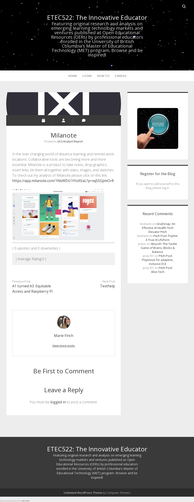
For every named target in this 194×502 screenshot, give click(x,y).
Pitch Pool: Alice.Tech (162, 270)
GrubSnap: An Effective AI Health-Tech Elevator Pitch (159, 228)
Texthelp (107, 286)
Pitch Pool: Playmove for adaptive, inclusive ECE (157, 260)
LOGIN (87, 76)
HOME (72, 76)
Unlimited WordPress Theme (83, 493)
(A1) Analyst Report (70, 141)
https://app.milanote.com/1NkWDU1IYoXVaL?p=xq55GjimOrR (63, 180)
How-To (103, 76)
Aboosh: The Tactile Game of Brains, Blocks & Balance (159, 248)
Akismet (25, 500)
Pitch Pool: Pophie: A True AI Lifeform (162, 238)
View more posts (63, 346)
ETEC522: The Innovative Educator (97, 17)
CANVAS (121, 76)
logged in (58, 402)
